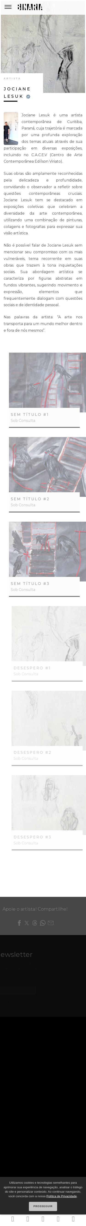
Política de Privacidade (61, 1196)
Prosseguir (43, 1206)
